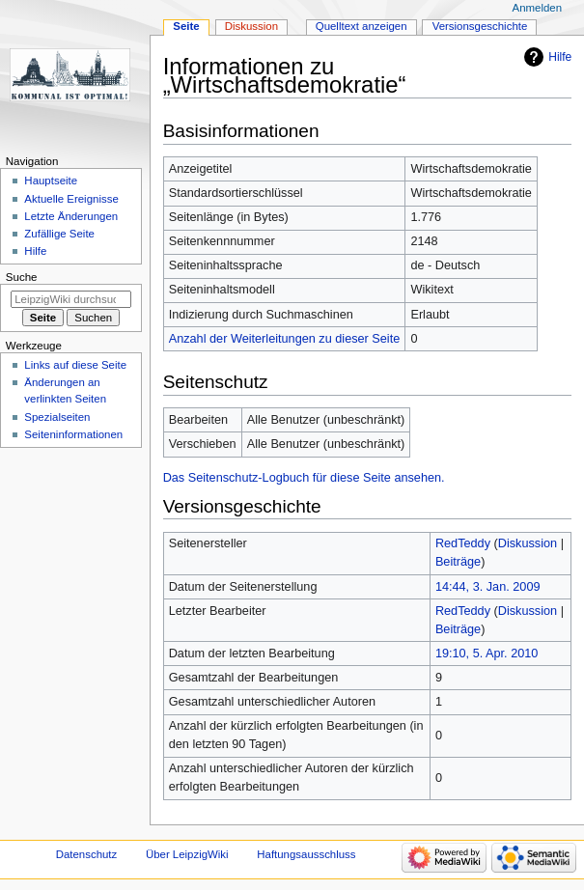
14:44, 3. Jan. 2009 (488, 587)
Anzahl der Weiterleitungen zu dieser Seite (285, 339)
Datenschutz (87, 854)
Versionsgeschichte (480, 26)
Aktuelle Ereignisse (71, 199)
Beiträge (458, 562)
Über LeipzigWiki (187, 854)
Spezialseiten (57, 417)
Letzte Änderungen (71, 216)
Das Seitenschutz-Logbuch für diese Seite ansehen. (304, 478)
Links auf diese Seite (75, 365)
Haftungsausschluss (306, 854)
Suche (22, 277)
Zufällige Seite (59, 233)
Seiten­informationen (73, 434)
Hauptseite (50, 180)
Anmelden (538, 8)
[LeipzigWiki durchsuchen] (71, 299)
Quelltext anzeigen (361, 26)
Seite (186, 26)
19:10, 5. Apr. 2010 (487, 653)
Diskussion (527, 543)
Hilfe (559, 57)
